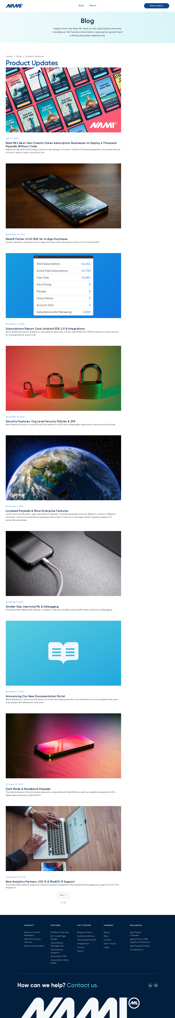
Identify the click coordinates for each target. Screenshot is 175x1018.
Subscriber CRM (58, 956)
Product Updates (35, 56)
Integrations (83, 944)
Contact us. (82, 985)
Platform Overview (60, 932)
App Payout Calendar (136, 933)
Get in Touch (110, 944)
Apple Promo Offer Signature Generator (140, 940)
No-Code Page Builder (58, 937)
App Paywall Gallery (139, 946)
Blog (81, 5)
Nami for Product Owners (32, 940)
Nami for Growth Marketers (32, 933)
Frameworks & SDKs (86, 940)
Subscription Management (57, 944)
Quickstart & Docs (86, 936)
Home (9, 56)
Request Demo (84, 932)
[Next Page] (63, 895)
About (107, 932)
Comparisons (136, 950)
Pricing (80, 947)
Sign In (80, 951)
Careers (108, 940)
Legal (106, 947)
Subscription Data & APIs (60, 961)
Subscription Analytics (57, 951)
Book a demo (156, 6)
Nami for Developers (34, 946)
